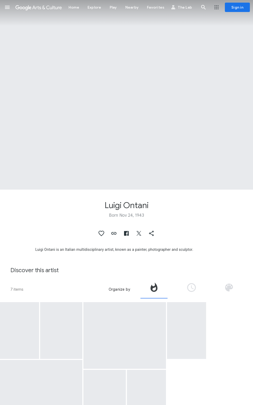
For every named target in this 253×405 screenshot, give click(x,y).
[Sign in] (237, 7)
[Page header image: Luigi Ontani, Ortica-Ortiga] (126, 95)
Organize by (119, 289)
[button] (7, 7)
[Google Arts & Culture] (39, 7)
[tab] (154, 289)
